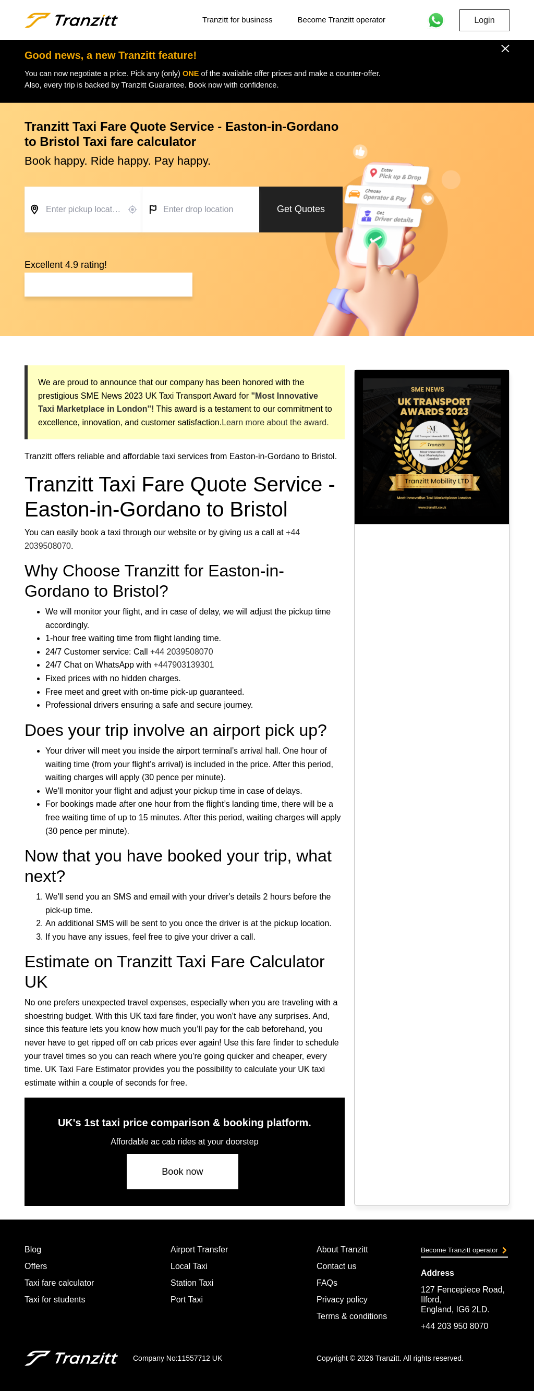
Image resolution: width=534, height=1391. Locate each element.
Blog (33, 1249)
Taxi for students (55, 1299)
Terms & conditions (352, 1316)
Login (484, 20)
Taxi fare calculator (59, 1282)
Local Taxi (189, 1266)
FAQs (327, 1282)
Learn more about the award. (275, 422)
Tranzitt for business (237, 19)
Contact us (336, 1266)
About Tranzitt (342, 1249)
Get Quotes (301, 209)
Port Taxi (187, 1299)
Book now (182, 1171)
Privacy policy (342, 1299)
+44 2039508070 (181, 651)
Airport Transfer (199, 1249)
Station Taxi (192, 1282)
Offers (36, 1266)
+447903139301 (183, 664)
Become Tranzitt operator (341, 19)
